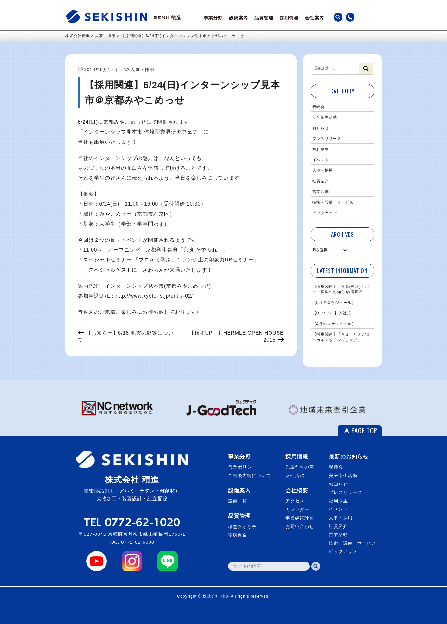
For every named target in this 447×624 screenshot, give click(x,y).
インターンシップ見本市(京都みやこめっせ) (158, 286)
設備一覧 (237, 500)
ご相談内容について (249, 475)
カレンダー (297, 509)
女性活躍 (294, 475)
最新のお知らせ (349, 457)
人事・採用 (322, 170)
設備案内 (238, 17)
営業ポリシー (242, 467)
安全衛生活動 (324, 117)
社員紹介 (320, 181)
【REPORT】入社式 (331, 313)
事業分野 (213, 17)
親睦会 (318, 107)
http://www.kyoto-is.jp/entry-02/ (154, 296)
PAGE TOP (364, 430)
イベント (320, 160)
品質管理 (263, 17)
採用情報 (289, 17)
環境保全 (237, 534)
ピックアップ (324, 213)
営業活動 (320, 191)
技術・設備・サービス (333, 202)
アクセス (294, 500)
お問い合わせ (299, 526)
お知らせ (320, 128)
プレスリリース (326, 138)
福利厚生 (320, 149)
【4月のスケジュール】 (334, 324)
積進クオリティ (244, 526)
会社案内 (314, 17)
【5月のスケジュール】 (334, 302)
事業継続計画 (299, 518)
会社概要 (296, 491)
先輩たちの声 (299, 467)
